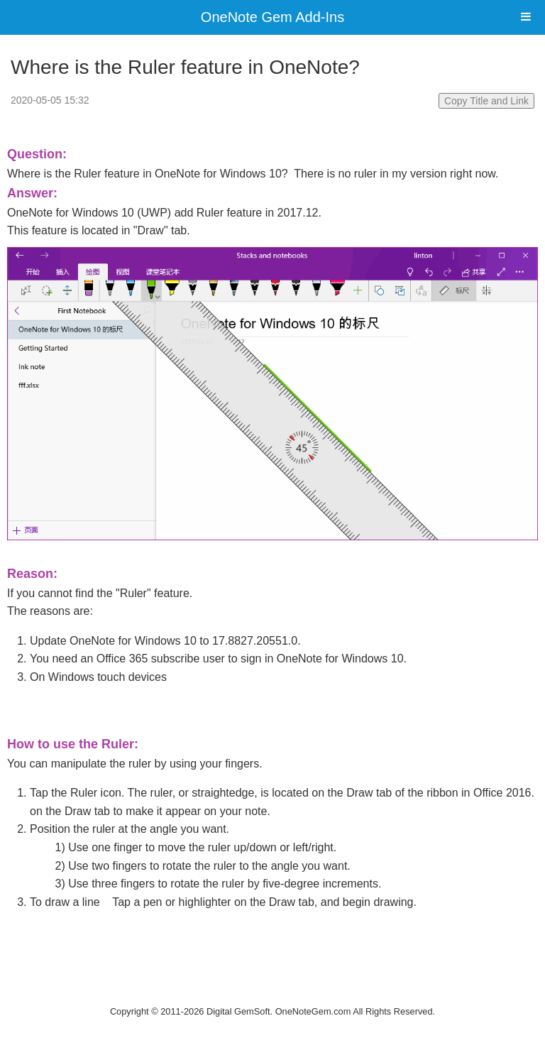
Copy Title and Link (486, 100)
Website (272, 993)
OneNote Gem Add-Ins (272, 17)
